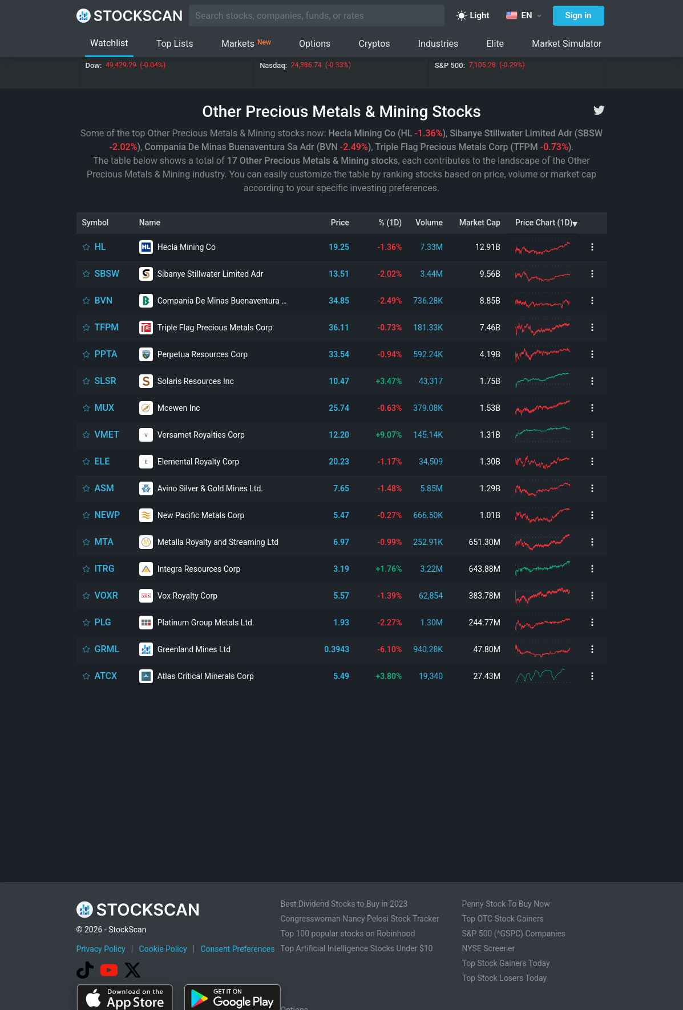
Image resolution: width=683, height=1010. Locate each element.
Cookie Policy (163, 949)
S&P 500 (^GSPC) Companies (513, 933)
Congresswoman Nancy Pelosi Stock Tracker (360, 918)
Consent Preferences (237, 949)
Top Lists (174, 43)
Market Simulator (566, 43)
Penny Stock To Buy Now (505, 903)
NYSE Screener (488, 948)
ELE (102, 461)
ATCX (106, 675)
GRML (107, 649)
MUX (105, 407)
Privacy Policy (101, 949)
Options (314, 43)
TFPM (107, 327)
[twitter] (599, 110)
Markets (246, 44)
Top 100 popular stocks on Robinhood (348, 933)
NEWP (107, 515)
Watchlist (109, 43)
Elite (495, 43)
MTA (104, 541)
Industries (438, 43)
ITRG (105, 568)
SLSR (105, 380)
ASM (104, 488)
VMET (107, 434)
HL (100, 246)
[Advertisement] (341, 762)
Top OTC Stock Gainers (503, 918)
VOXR (106, 595)
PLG (103, 622)
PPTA (106, 354)
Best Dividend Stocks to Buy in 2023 (344, 903)
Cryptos (374, 43)
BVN (104, 300)
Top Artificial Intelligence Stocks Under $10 (357, 948)
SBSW (107, 273)
